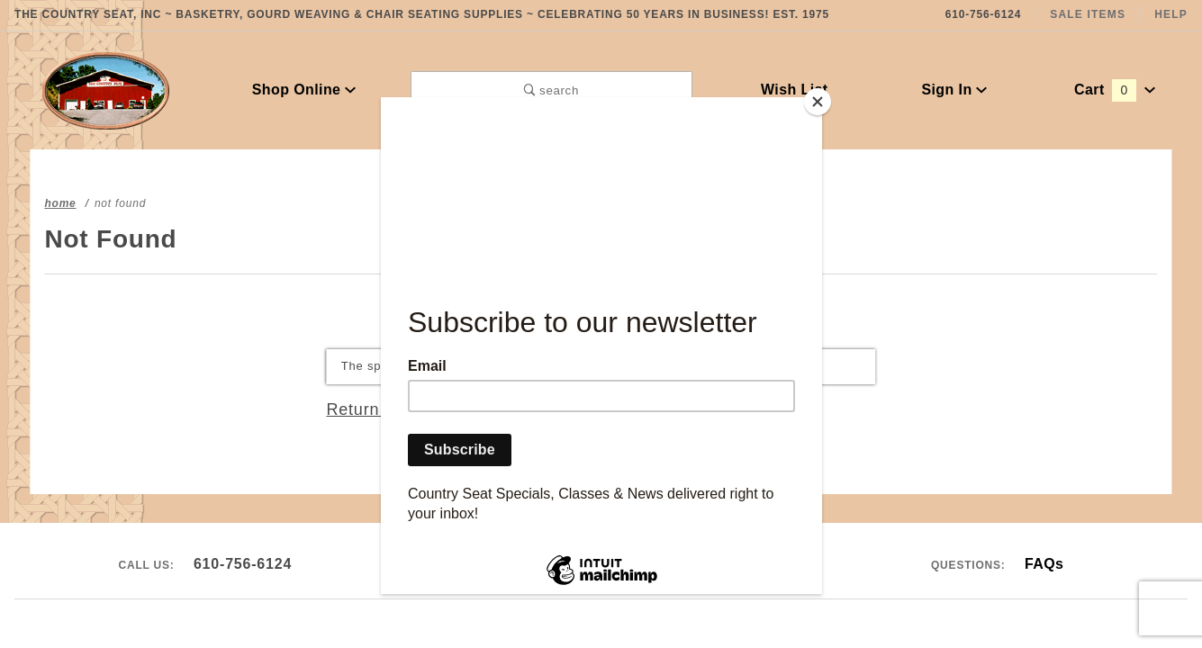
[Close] (817, 101)
